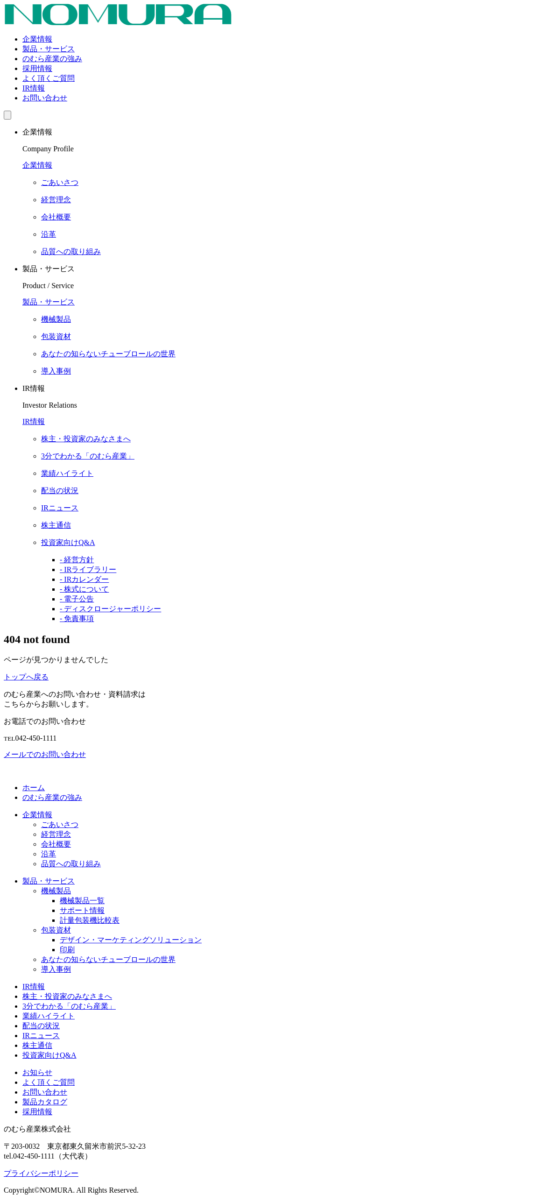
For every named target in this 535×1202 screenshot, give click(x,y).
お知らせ (37, 1072)
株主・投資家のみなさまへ (67, 996)
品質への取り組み (71, 864)
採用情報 (37, 68)
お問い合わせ (44, 98)
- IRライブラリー (88, 569)
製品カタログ (44, 1102)
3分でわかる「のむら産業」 (69, 1006)
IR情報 (33, 88)
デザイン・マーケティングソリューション (131, 940)
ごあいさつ (59, 824)
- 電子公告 (77, 599)
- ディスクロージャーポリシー (110, 609)
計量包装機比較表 (90, 920)
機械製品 (56, 891)
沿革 (48, 854)
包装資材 (56, 930)
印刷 (67, 950)
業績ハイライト (48, 1016)
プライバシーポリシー (41, 1173)
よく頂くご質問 (48, 78)
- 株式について (84, 589)
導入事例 (56, 969)
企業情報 (37, 39)
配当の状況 (41, 1026)
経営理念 (56, 834)
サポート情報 (82, 910)
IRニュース (41, 1035)
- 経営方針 (77, 560)
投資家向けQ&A (49, 1055)
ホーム (33, 788)
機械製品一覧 (82, 901)
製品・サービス (48, 49)
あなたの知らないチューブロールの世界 (108, 959)
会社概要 (56, 844)
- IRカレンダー (84, 579)
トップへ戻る (26, 677)
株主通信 (37, 1045)
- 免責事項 (77, 618)
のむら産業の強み (52, 59)
